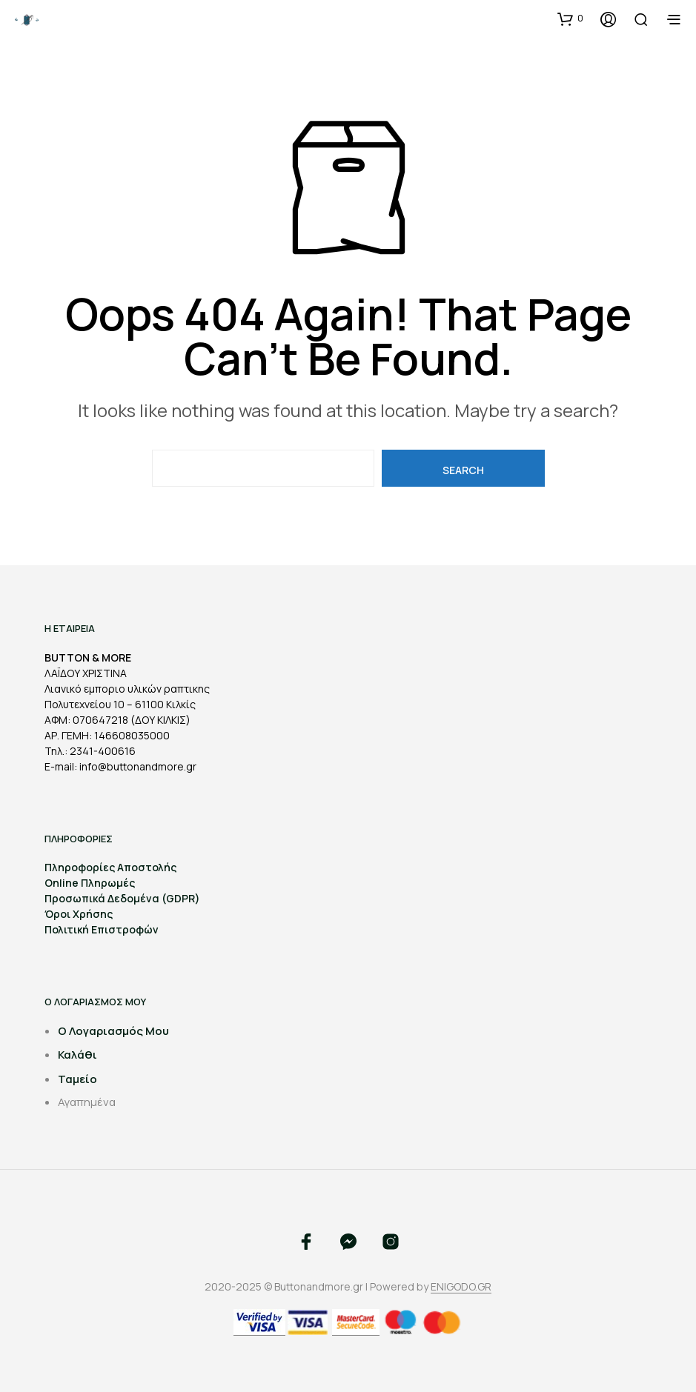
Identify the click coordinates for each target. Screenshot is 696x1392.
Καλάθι (77, 1054)
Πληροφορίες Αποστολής (110, 867)
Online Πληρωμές (89, 883)
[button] (570, 18)
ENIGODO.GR (461, 1287)
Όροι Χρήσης (78, 914)
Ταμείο (77, 1079)
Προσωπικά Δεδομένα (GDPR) (122, 898)
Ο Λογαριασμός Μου (113, 1031)
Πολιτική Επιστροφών (101, 929)
